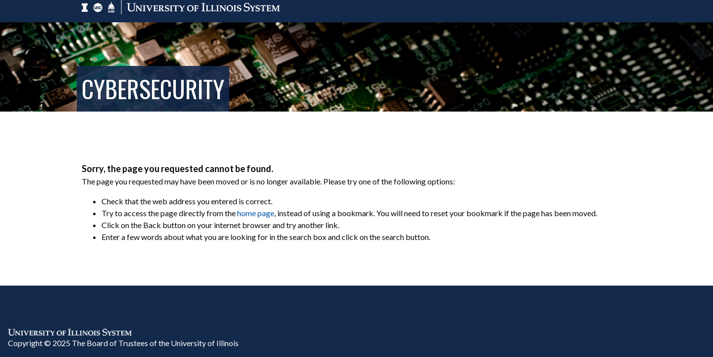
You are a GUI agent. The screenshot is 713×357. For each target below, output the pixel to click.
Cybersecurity (153, 88)
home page (255, 213)
